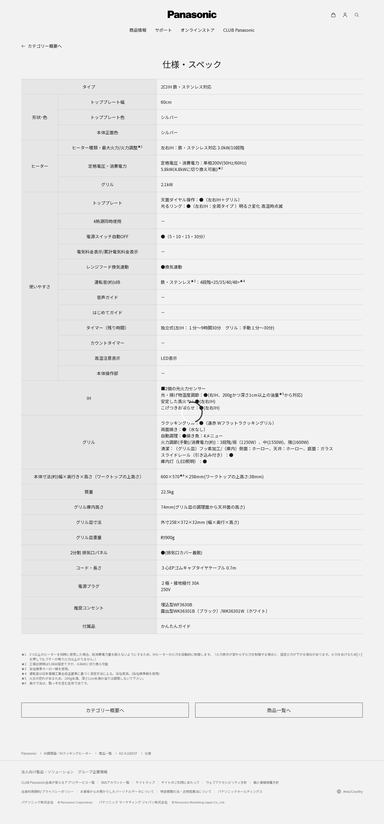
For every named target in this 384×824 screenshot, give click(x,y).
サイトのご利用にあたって (180, 782)
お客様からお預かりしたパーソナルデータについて (117, 791)
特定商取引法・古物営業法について (185, 791)
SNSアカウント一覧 (115, 782)
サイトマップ (145, 782)
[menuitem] (137, 29)
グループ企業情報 (92, 771)
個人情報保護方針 (266, 782)
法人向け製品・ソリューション (47, 771)
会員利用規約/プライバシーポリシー (47, 791)
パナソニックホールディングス (240, 791)
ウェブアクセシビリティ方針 (226, 782)
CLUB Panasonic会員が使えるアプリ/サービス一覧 (58, 782)
